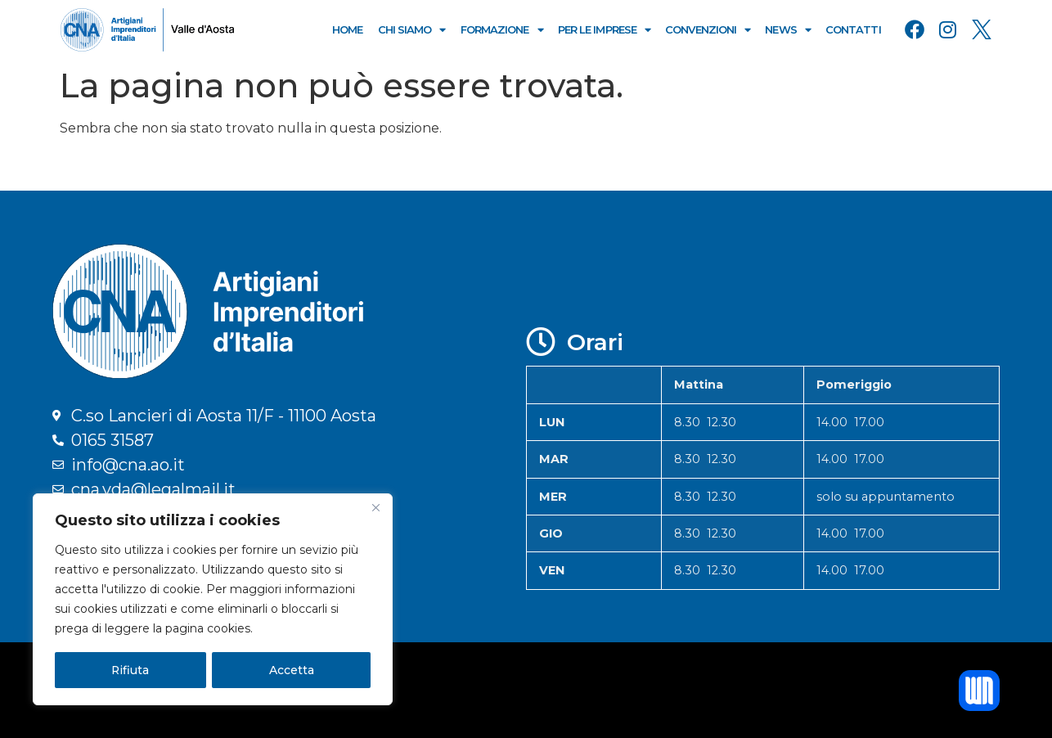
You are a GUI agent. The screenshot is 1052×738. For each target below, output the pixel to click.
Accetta (291, 670)
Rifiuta (130, 670)
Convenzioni (707, 29)
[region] (213, 599)
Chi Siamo (412, 29)
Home (347, 29)
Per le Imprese (604, 29)
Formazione (502, 29)
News (788, 29)
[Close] (375, 508)
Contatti (853, 29)
